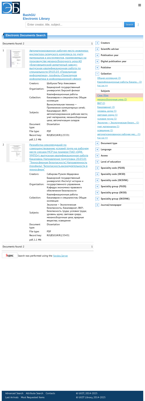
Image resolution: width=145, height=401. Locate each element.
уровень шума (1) (106, 111)
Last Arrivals (11, 397)
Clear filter (103, 95)
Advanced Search (14, 393)
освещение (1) (105, 130)
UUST (81, 393)
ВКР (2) (101, 103)
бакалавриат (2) (106, 107)
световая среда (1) (107, 114)
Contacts (50, 393)
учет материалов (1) (108, 126)
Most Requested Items (33, 397)
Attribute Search (34, 393)
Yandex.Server (60, 255)
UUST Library (85, 397)
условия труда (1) (107, 118)
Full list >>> (102, 85)
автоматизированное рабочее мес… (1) (118, 134)
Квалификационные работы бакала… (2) (119, 81)
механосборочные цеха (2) (112, 99)
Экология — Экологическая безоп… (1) (118, 122)
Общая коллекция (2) (109, 78)
